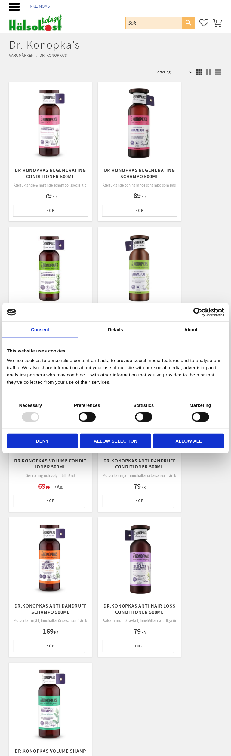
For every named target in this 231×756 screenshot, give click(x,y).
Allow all (188, 440)
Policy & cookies (86, 667)
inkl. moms (39, 6)
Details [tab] (115, 329)
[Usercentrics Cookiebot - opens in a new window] (197, 312)
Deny (42, 440)
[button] (14, 7)
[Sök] (188, 23)
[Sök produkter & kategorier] (154, 22)
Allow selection (115, 440)
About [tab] (191, 329)
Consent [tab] (40, 329)
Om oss (79, 651)
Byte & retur (83, 674)
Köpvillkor (81, 659)
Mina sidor (81, 636)
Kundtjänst (82, 644)
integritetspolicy (150, 583)
